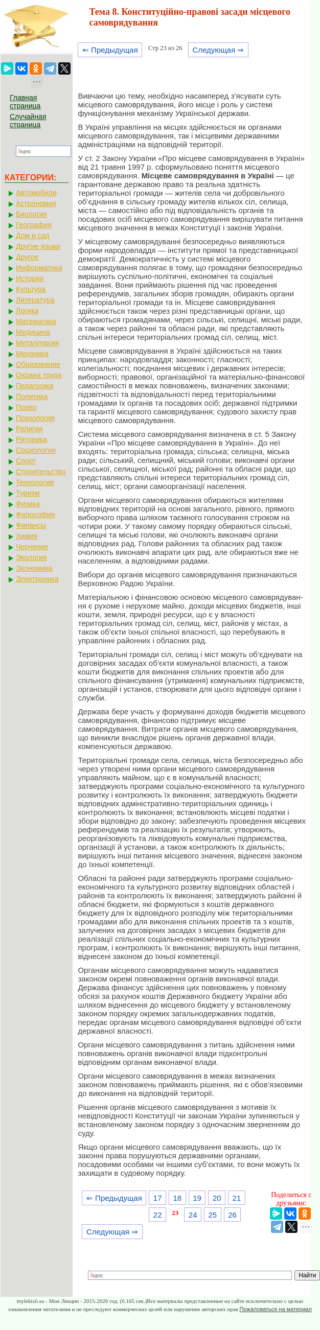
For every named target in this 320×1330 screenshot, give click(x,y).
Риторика (31, 439)
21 (237, 1198)
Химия (26, 536)
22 (157, 1214)
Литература (35, 300)
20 (217, 1198)
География (34, 225)
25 (213, 1214)
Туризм (27, 493)
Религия (29, 429)
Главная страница (25, 102)
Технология (35, 482)
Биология (31, 214)
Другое (27, 257)
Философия (35, 514)
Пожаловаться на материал (275, 1309)
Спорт (26, 461)
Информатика (39, 268)
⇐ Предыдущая (110, 49)
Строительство (40, 472)
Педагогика (34, 386)
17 (157, 1198)
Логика (27, 311)
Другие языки (38, 246)
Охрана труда (38, 375)
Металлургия (37, 343)
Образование (38, 364)
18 (177, 1198)
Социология (36, 450)
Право (26, 407)
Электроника (37, 579)
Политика (32, 396)
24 (193, 1214)
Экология (31, 557)
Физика (28, 504)
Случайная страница (28, 120)
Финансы (31, 525)
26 (232, 1214)
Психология (35, 418)
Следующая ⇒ (218, 49)
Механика (32, 353)
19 (197, 1198)
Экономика (34, 568)
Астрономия (36, 203)
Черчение (32, 547)
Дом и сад (33, 235)
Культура (30, 289)
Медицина (33, 332)
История (29, 278)
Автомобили (36, 193)
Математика (36, 321)
